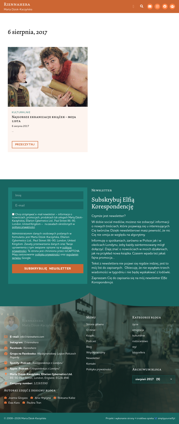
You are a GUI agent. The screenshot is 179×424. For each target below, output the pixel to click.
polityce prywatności (23, 227)
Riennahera (17, 4)
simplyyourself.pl (166, 418)
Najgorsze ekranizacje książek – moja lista (44, 119)
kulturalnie (21, 112)
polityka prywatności (47, 254)
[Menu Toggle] (135, 6)
